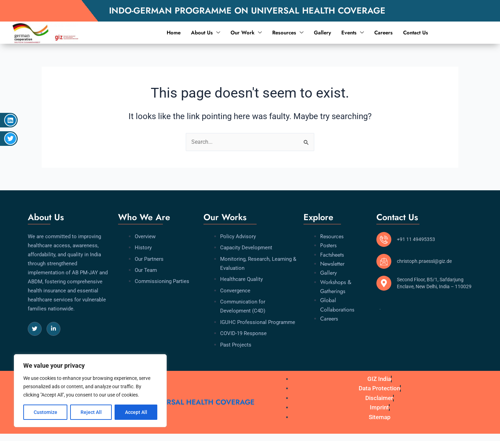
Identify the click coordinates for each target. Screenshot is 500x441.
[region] (90, 390)
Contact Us (415, 32)
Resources (287, 32)
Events (352, 32)
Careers (383, 32)
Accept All (136, 412)
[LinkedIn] (53, 329)
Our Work (246, 32)
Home (174, 32)
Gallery (322, 32)
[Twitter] (35, 329)
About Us (205, 32)
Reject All (91, 412)
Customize (45, 412)
